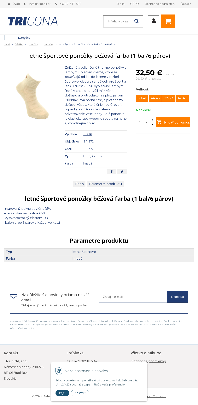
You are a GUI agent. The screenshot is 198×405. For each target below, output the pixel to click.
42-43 (182, 98)
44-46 (155, 98)
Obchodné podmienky (160, 4)
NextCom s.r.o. (156, 396)
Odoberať (177, 296)
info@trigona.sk (39, 4)
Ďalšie (186, 4)
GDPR (134, 4)
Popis (79, 184)
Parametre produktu (105, 184)
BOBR (87, 134)
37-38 (168, 98)
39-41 (142, 98)
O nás (120, 4)
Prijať (62, 393)
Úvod (16, 4)
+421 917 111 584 (70, 4)
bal (145, 122)
